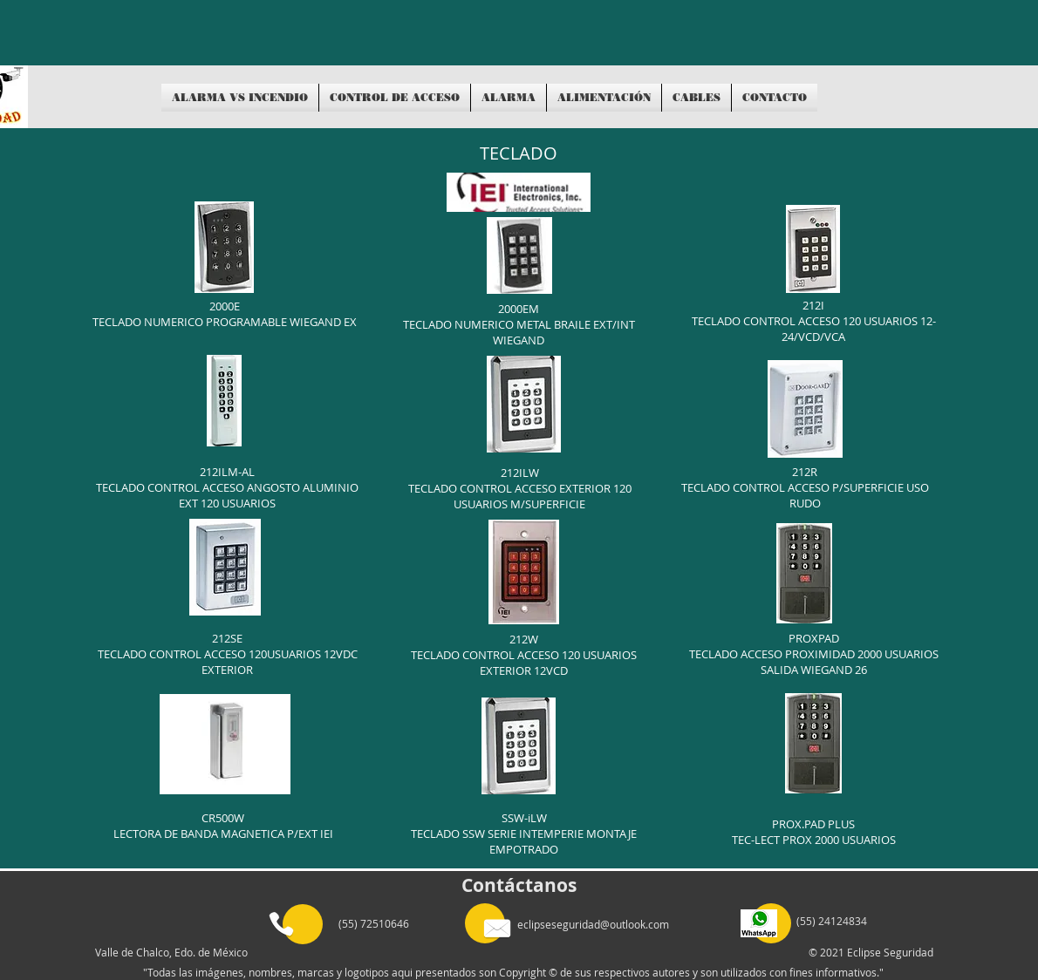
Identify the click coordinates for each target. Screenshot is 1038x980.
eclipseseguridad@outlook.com (593, 924)
